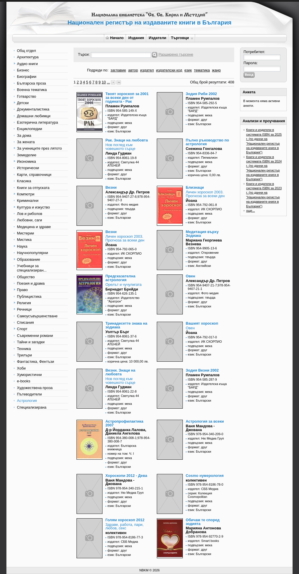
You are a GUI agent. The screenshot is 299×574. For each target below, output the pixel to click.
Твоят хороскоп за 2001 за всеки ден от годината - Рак (127, 98)
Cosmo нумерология (205, 475)
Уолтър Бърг (117, 332)
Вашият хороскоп (202, 323)
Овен (190, 276)
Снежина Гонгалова (204, 148)
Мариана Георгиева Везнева (204, 242)
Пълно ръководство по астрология (207, 142)
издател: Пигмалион (203, 157)
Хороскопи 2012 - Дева (126, 475)
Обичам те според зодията (203, 522)
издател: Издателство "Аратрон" (123, 299)
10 (104, 82)
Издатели (157, 38)
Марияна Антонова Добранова (203, 530)
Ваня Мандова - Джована (200, 428)
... (108, 82)
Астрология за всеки (205, 421)
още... (250, 210)
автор (133, 70)
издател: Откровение (203, 252)
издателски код (169, 70)
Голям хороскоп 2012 (125, 520)
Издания (136, 38)
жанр (216, 70)
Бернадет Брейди (121, 289)
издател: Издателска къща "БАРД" (127, 116)
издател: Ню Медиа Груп (206, 438)
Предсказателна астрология (120, 278)
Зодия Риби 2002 (201, 94)
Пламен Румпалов (122, 106)
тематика (202, 70)
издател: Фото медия (122, 204)
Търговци (182, 38)
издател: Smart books (203, 540)
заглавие (118, 70)
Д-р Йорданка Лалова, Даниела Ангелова (125, 432)
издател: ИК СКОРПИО (205, 209)
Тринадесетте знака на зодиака (126, 325)
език (188, 70)
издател (147, 70)
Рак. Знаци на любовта (126, 140)
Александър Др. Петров (127, 192)
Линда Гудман (118, 153)
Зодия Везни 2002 (202, 370)
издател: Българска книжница (121, 447)
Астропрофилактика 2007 (124, 423)
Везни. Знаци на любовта (120, 372)
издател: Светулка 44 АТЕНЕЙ (123, 163)
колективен (196, 480)
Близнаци (195, 187)
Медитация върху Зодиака (202, 234)
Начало (115, 38)
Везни (111, 187)
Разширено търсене (176, 54)
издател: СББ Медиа (203, 489)
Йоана (191, 200)
